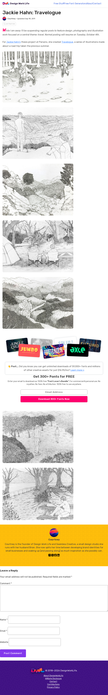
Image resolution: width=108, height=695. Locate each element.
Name (3, 619)
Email (3, 631)
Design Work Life (19, 3)
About (89, 3)
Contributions (53, 684)
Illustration (9, 24)
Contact (97, 3)
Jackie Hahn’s (13, 42)
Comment (6, 583)
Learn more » (77, 370)
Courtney (11, 19)
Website (4, 642)
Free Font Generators (75, 3)
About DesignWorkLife (53, 676)
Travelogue (67, 42)
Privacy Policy (53, 687)
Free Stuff (59, 3)
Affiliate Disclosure (53, 678)
